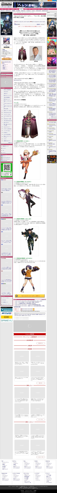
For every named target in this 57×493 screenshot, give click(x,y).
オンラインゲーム (5, 462)
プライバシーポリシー (6, 297)
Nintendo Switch (5, 160)
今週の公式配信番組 (7, 97)
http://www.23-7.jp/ (17, 79)
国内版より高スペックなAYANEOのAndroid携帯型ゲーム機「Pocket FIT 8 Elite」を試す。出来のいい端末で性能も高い (37, 400)
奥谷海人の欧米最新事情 (7, 89)
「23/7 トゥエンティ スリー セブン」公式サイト (30, 295)
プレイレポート (27, 463)
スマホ (21, 9)
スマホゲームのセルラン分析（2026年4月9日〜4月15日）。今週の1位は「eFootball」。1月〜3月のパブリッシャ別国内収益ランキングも (37, 379)
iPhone (28, 314)
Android (23, 315)
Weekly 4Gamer (6, 91)
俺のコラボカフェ (6, 122)
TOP (2, 461)
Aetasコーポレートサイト (6, 304)
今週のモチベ (6, 93)
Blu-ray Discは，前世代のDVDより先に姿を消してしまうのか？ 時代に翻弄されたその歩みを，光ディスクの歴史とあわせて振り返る (7, 202)
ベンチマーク (37, 480)
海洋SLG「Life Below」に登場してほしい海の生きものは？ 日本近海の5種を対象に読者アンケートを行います (7, 214)
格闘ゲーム (48, 476)
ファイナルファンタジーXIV (52, 147)
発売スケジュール (16, 466)
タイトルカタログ (5, 480)
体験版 (3, 464)
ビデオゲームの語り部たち (8, 128)
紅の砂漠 (50, 131)
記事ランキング (5, 469)
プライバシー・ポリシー (28, 490)
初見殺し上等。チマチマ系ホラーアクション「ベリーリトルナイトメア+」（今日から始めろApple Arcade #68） (37, 363)
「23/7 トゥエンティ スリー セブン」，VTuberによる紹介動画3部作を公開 (27, 304)
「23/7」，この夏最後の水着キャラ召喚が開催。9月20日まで (25, 303)
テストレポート (38, 475)
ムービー (33, 10)
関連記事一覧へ (44, 299)
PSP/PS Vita (48, 461)
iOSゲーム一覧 (38, 10)
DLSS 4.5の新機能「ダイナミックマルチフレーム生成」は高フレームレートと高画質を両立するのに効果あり (21, 416)
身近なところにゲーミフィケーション (8, 137)
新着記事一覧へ (40, 343)
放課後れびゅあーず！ (7, 140)
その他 (47, 481)
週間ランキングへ (54, 116)
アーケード (47, 473)
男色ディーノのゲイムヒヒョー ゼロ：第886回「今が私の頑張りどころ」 (21, 378)
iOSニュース (2, 10)
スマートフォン (26, 473)
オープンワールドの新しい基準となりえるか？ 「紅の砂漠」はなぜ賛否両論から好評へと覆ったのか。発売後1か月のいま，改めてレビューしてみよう (7, 229)
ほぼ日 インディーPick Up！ (8, 110)
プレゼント (4, 148)
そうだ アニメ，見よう (7, 114)
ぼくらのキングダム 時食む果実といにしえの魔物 (52, 151)
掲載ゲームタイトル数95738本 (6, 6)
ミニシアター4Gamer (7, 130)
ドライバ (4, 152)
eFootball (50, 137)
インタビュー (29, 10)
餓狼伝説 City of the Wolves (52, 140)
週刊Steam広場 (6, 108)
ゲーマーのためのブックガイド (8, 116)
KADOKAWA (5, 50)
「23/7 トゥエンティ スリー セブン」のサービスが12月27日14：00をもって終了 (28, 300)
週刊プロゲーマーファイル (8, 95)
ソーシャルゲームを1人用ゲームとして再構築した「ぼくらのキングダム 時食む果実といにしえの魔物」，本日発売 (52, 76)
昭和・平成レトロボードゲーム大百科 (8, 125)
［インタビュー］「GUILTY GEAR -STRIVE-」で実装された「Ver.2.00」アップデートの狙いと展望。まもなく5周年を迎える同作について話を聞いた (7, 293)
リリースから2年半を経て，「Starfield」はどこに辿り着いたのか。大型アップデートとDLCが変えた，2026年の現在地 (52, 85)
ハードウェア (37, 473)
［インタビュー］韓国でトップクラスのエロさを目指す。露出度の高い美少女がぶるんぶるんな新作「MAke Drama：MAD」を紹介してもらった (6, 268)
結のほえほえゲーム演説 (7, 118)
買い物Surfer (5, 132)
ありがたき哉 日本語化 (7, 134)
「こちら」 (33, 487)
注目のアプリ (23, 10)
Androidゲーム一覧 (45, 10)
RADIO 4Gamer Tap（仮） (7, 112)
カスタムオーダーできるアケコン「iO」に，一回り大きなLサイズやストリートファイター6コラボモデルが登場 (52, 99)
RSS (1, 0)
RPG (30, 314)
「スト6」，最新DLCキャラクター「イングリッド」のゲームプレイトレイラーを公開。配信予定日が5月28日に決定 (52, 104)
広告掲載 (35, 490)
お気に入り (45, 0)
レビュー (4, 66)
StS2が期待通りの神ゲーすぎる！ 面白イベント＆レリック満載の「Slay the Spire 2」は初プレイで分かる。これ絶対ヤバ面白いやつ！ (7, 254)
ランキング (54, 0)
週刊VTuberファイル (7, 99)
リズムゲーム (48, 480)
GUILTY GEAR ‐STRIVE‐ (52, 134)
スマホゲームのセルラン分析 (8, 104)
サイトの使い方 (12, 0)
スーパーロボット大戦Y (52, 122)
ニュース (4, 64)
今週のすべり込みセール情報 (8, 106)
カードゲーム (48, 477)
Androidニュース (8, 10)
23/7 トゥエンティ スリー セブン (6, 45)
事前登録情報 (26, 476)
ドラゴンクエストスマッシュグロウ (52, 126)
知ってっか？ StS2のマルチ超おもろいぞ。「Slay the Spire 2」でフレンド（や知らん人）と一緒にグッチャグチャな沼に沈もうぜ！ (7, 241)
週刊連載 (3, 466)
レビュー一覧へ (40, 419)
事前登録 (13, 10)
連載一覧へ (10, 142)
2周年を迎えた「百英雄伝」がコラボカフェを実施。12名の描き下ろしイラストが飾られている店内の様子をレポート (21, 436)
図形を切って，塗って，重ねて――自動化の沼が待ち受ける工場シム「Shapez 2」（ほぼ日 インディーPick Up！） (21, 363)
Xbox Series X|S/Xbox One (6, 157)
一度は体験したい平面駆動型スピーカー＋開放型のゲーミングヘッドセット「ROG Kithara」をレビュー (37, 416)
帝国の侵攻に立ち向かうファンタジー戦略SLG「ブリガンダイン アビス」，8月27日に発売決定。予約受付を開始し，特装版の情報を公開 (52, 109)
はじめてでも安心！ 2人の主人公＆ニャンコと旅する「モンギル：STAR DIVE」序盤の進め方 (6, 189)
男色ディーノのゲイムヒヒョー (8, 101)
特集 (3, 65)
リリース (25, 315)
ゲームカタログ (49, 482)
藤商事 (4, 49)
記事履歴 (49, 0)
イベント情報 (48, 475)
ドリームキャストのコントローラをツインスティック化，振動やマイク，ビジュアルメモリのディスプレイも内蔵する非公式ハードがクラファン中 (52, 114)
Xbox (24, 461)
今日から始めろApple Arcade (8, 120)
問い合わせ (17, 0)
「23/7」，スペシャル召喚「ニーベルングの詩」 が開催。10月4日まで (27, 302)
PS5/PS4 (36, 461)
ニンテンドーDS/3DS (16, 473)
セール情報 (18, 10)
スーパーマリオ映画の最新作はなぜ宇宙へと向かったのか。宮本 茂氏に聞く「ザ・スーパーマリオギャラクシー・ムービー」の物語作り (7, 280)
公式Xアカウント (5, 0)
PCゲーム (14, 461)
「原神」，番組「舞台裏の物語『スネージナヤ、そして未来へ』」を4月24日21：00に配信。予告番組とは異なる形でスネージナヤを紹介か (52, 95)
